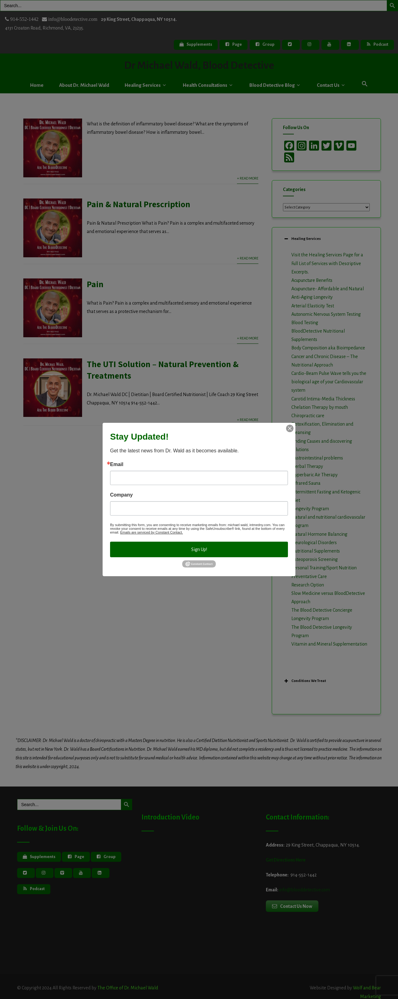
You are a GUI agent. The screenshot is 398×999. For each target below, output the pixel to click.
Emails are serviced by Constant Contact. (151, 532)
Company (121, 494)
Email (116, 464)
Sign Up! (199, 549)
